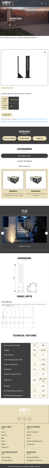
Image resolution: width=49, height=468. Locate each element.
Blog (2, 437)
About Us (4, 434)
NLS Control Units (24, 156)
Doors (28, 437)
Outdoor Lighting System (15, 121)
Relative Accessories (11, 37)
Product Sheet (24, 138)
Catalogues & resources (34, 460)
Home (2, 37)
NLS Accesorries (24, 166)
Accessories (31, 443)
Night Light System (29, 121)
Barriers (29, 434)
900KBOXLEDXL (36, 191)
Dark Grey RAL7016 (23, 119)
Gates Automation (32, 431)
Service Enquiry (6, 457)
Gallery (3, 443)
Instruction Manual (11, 138)
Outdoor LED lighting (24, 37)
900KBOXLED (13, 191)
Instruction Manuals (33, 457)
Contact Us (5, 446)
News (3, 440)
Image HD (38, 138)
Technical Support (7, 460)
